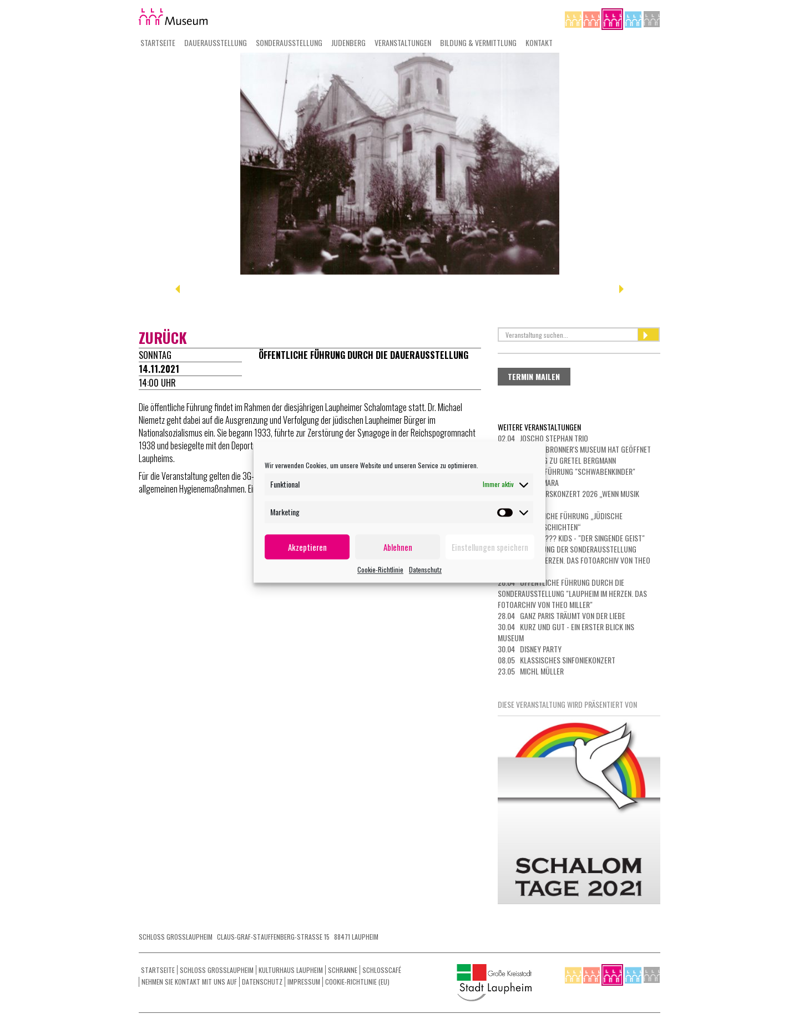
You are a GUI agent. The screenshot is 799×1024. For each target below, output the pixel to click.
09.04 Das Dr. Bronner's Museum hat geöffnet (574, 449)
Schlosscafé (381, 970)
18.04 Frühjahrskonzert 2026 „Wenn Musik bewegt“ (568, 499)
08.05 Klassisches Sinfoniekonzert (556, 660)
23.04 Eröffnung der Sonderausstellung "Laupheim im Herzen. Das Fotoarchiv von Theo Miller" (574, 560)
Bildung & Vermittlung (478, 42)
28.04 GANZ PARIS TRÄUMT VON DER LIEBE (561, 615)
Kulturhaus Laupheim (291, 970)
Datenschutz (425, 569)
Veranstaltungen (403, 42)
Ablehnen (397, 547)
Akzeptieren (307, 547)
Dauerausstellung (215, 42)
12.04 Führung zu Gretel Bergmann (557, 460)
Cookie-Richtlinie (380, 569)
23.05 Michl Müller (531, 671)
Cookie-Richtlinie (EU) (357, 981)
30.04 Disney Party (530, 649)
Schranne (342, 970)
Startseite (157, 42)
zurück (163, 337)
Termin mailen (534, 376)
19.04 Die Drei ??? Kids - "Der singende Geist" (571, 538)
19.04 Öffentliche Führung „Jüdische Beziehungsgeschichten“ (560, 521)
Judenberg (348, 42)
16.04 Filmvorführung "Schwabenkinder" (566, 471)
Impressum (303, 981)
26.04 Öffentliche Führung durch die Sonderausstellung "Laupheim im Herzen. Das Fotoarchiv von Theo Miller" (572, 593)
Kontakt (539, 42)
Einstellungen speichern (490, 547)
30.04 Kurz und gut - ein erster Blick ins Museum (566, 632)
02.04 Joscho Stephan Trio (543, 438)
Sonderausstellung (289, 42)
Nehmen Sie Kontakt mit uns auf (189, 981)
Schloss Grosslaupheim (217, 970)
